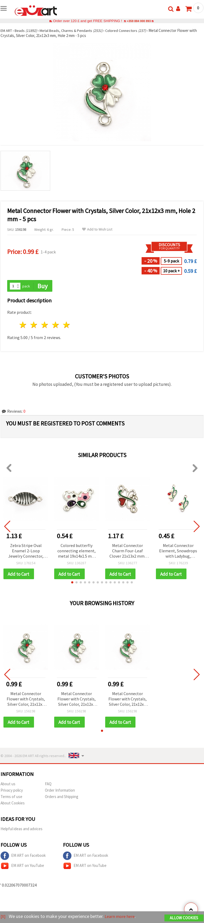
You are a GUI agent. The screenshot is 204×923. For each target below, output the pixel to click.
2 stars (34, 325)
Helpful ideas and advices (21, 829)
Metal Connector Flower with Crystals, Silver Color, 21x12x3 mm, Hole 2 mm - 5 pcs (26, 700)
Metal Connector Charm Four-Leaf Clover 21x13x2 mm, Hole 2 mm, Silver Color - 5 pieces (127, 551)
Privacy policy (12, 791)
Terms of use (11, 797)
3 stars (45, 325)
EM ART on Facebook (23, 857)
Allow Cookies (184, 918)
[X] (3, 916)
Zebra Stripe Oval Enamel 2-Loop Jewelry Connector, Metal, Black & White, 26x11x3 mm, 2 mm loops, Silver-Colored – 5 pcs (25, 551)
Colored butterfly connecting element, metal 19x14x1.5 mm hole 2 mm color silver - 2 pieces (76, 551)
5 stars (66, 325)
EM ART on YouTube (22, 867)
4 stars (55, 325)
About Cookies (13, 804)
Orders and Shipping (61, 797)
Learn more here (121, 916)
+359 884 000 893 (139, 21)
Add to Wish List (97, 229)
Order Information (60, 791)
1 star (23, 325)
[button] (72, 583)
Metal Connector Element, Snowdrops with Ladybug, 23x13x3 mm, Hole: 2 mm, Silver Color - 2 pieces (178, 551)
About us (8, 784)
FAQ (48, 784)
